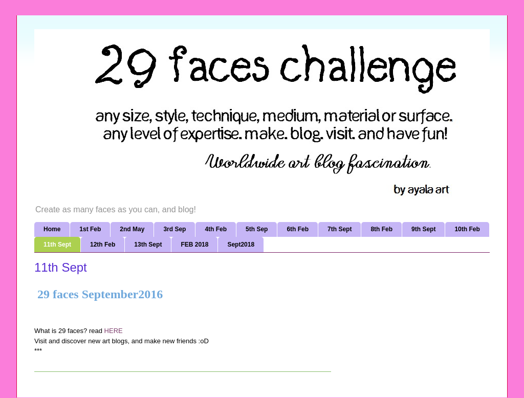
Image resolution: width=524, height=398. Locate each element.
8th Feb (381, 229)
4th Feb (216, 229)
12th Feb (102, 244)
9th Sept (423, 229)
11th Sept (57, 244)
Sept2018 (240, 244)
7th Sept (340, 229)
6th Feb (298, 229)
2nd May (132, 229)
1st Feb (90, 229)
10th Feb (466, 229)
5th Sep (257, 229)
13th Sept (148, 244)
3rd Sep (174, 229)
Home (51, 229)
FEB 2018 (194, 244)
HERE (114, 331)
